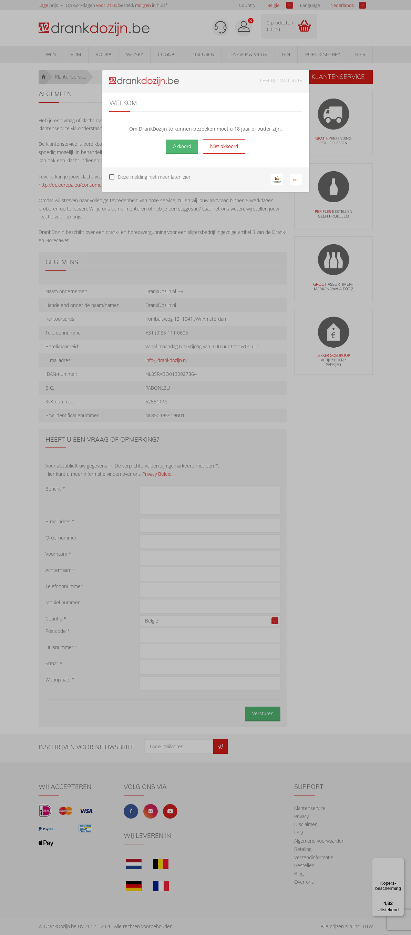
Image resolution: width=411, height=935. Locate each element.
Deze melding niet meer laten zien (155, 177)
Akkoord (182, 146)
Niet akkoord (224, 146)
